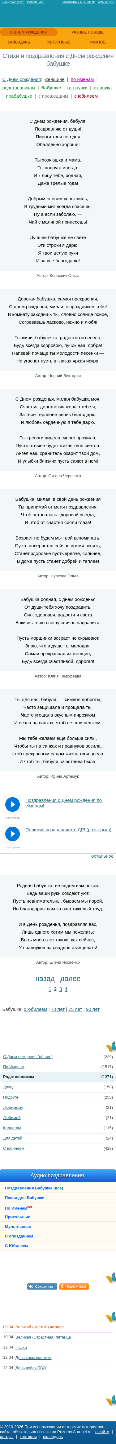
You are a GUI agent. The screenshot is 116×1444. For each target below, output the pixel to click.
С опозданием (19, 1236)
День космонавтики (33, 1357)
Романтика (35, 1)
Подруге (10, 1097)
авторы (6, 1436)
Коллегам (12, 1128)
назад (45, 979)
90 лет (93, 1009)
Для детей (12, 1138)
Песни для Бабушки (25, 1197)
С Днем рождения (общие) (28, 1056)
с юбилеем (86, 96)
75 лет (75, 1009)
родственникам (18, 87)
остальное (102, 856)
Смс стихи (106, 1)
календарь (19, 42)
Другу (8, 1087)
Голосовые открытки (78, 1)
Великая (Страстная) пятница (43, 1337)
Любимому (13, 1107)
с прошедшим (53, 96)
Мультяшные (18, 1226)
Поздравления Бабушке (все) (34, 1188)
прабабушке (19, 96)
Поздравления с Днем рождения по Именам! (64, 803)
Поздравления (13, 1)
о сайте (102, 1431)
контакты (28, 1436)
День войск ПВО (30, 1368)
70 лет (58, 1009)
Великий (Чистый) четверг (39, 1327)
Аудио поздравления (57, 1175)
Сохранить (44, 1286)
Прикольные (17, 1217)
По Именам (13, 1066)
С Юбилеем (16, 1245)
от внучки (77, 87)
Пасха (21, 1347)
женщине (55, 79)
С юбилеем (13, 1148)
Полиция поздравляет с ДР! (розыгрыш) (69, 829)
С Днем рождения (21, 79)
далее (70, 979)
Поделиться (76, 1286)
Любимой (11, 1117)
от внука (103, 87)
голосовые (58, 42)
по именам (82, 79)
